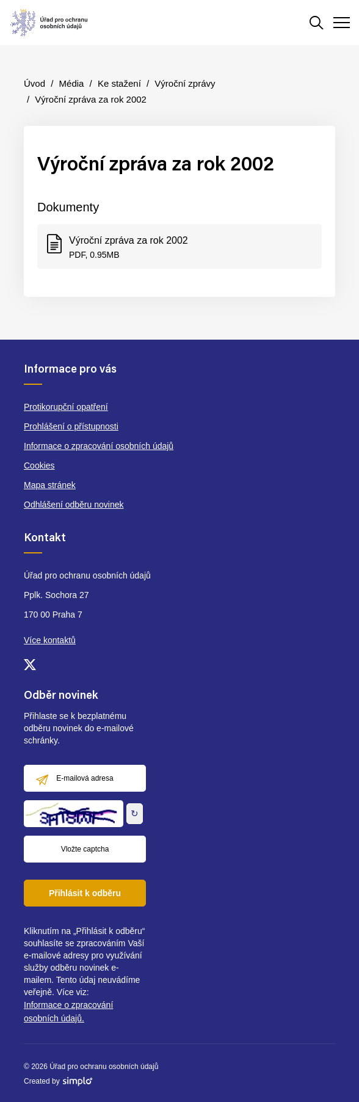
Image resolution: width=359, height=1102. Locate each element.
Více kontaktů (50, 640)
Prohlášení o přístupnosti (71, 426)
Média (71, 83)
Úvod (34, 83)
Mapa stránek (50, 485)
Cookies (39, 465)
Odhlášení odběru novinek (73, 504)
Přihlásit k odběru (85, 893)
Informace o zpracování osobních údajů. (68, 1011)
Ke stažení (119, 83)
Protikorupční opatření (66, 407)
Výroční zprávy (184, 83)
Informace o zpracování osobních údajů (98, 446)
